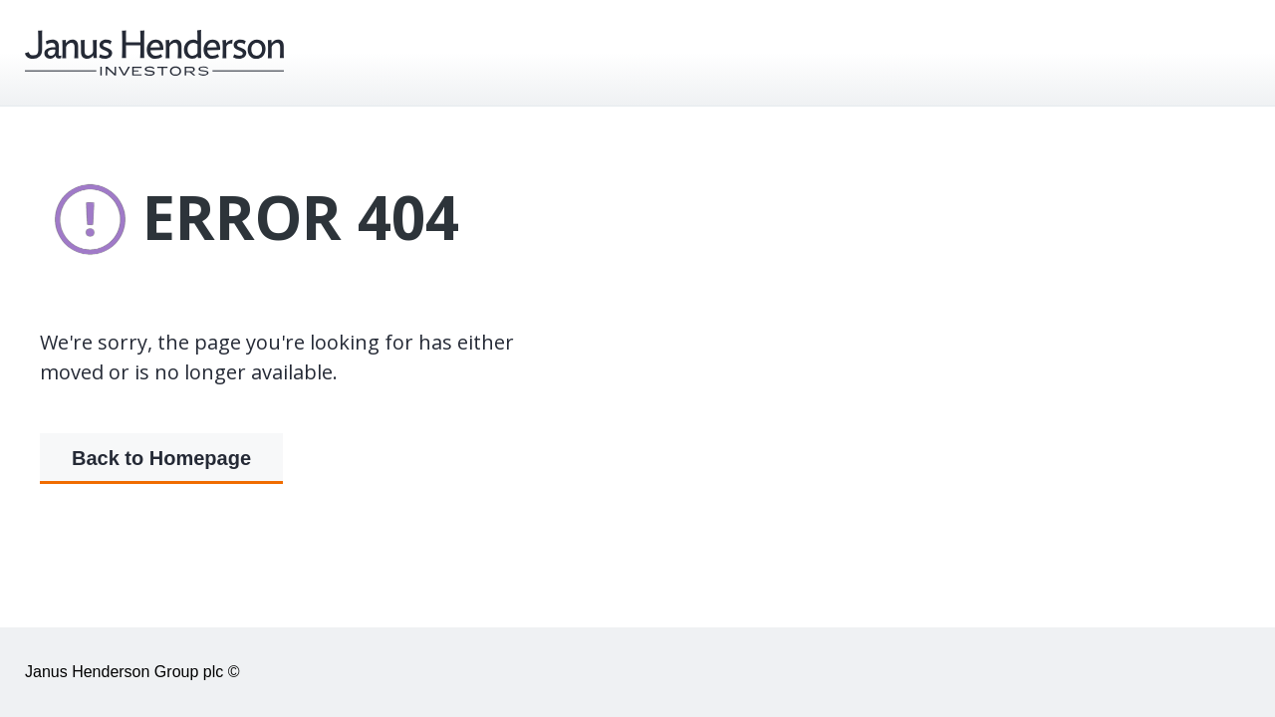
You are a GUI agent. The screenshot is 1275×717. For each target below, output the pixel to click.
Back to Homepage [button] (161, 459)
